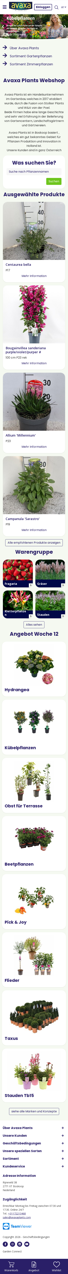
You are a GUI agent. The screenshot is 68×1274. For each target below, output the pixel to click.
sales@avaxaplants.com (17, 1217)
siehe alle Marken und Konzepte (34, 1111)
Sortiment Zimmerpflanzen (28, 64)
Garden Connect (12, 1251)
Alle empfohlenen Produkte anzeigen (34, 543)
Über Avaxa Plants (21, 48)
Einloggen (43, 7)
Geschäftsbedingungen (36, 1237)
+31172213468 (17, 1213)
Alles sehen (34, 625)
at (63, 7)
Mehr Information (34, 276)
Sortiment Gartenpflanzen (27, 56)
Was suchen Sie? (34, 162)
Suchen (54, 181)
